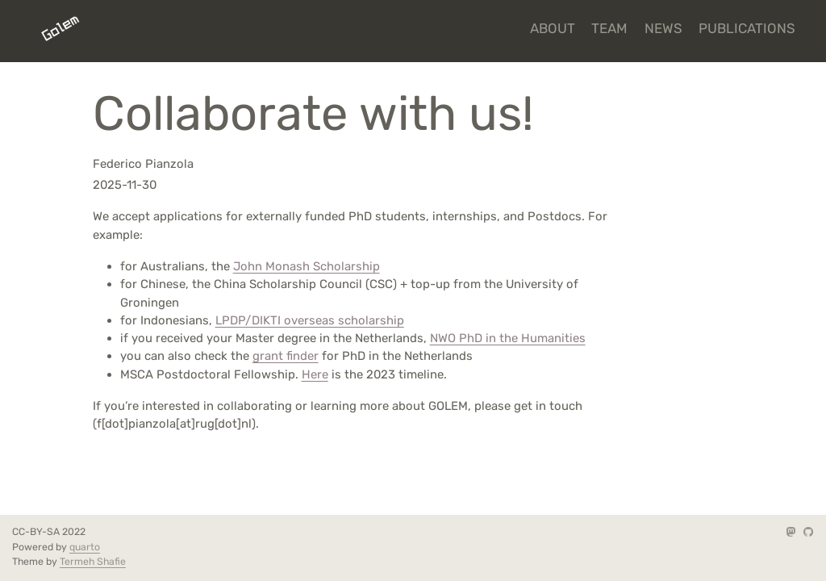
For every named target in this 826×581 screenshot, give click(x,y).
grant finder (285, 356)
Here (315, 374)
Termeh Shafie (93, 561)
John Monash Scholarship (306, 266)
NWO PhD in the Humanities (508, 338)
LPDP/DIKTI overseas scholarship (309, 320)
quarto (84, 547)
